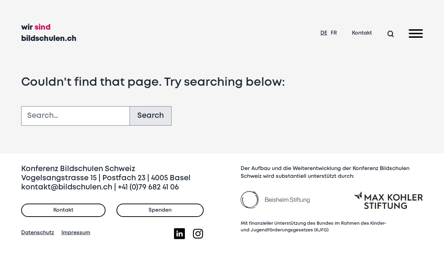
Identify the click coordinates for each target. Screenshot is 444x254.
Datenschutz (37, 232)
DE (323, 33)
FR (334, 33)
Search (150, 116)
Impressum (75, 232)
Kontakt (362, 33)
